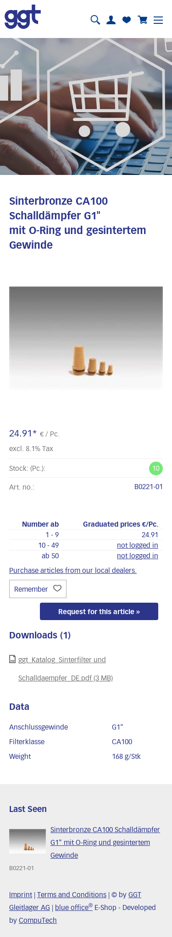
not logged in (137, 545)
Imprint (20, 894)
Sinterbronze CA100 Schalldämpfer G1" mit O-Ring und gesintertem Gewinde (105, 842)
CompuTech (38, 920)
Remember (37, 589)
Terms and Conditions (71, 894)
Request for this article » (99, 611)
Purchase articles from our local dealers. (73, 570)
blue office (74, 907)
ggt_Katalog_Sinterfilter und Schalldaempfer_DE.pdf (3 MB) (61, 668)
